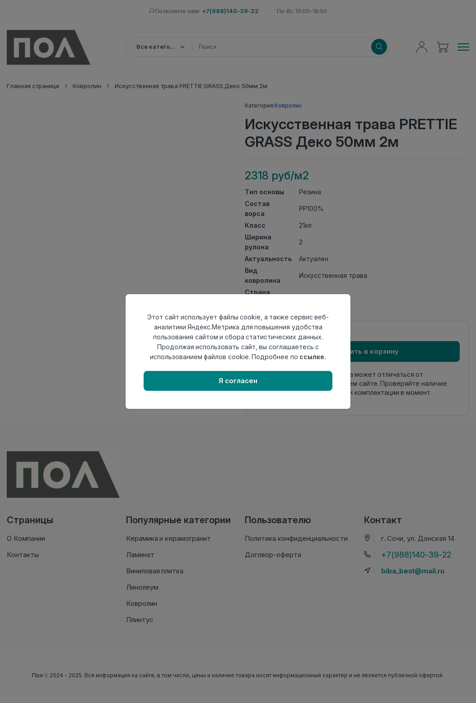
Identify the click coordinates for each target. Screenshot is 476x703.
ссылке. (312, 357)
